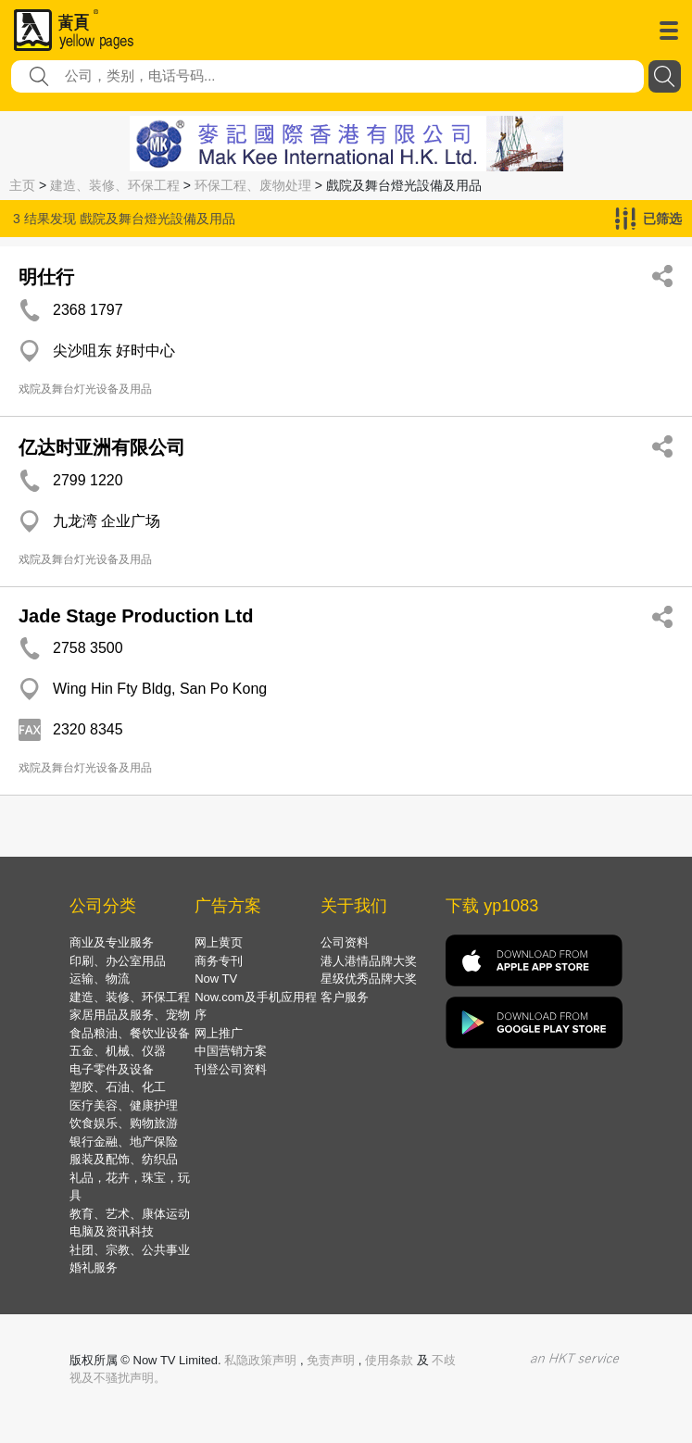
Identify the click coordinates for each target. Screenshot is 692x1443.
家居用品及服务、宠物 (129, 1015)
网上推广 (219, 1033)
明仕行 (46, 277)
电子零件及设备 (111, 1069)
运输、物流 (99, 978)
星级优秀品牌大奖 (369, 978)
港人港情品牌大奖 (369, 961)
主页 (22, 185)
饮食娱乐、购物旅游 (123, 1123)
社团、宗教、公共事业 (129, 1250)
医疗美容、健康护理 (123, 1105)
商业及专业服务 (111, 942)
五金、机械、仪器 (117, 1051)
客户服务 (345, 997)
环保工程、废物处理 (253, 185)
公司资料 (345, 942)
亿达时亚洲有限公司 (102, 447)
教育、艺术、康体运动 (129, 1214)
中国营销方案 (231, 1051)
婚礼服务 (93, 1267)
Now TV (216, 978)
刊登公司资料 (231, 1069)
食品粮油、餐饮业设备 (129, 1033)
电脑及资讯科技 (111, 1231)
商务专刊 (219, 961)
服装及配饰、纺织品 (123, 1159)
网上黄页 (219, 942)
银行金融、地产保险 (123, 1141)
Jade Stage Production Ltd (136, 616)
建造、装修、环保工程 (115, 185)
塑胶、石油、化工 (117, 1087)
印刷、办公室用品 (117, 961)
